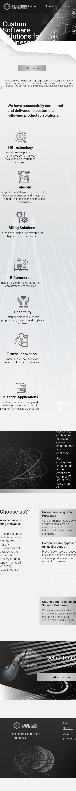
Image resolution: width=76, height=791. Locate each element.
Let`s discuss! (32, 68)
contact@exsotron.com (21, 733)
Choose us (69, 739)
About (68, 6)
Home (32, 6)
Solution (50, 6)
